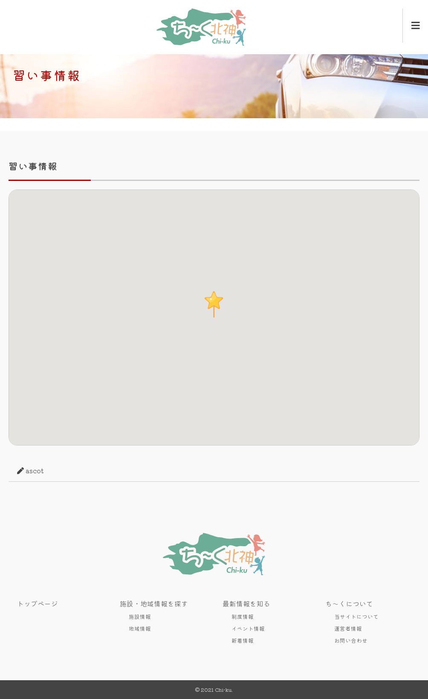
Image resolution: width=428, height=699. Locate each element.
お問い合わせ (350, 640)
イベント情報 (248, 628)
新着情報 (242, 640)
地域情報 (140, 628)
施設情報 (140, 616)
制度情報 (242, 616)
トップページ (37, 603)
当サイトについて (356, 616)
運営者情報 (348, 628)
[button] (214, 304)
